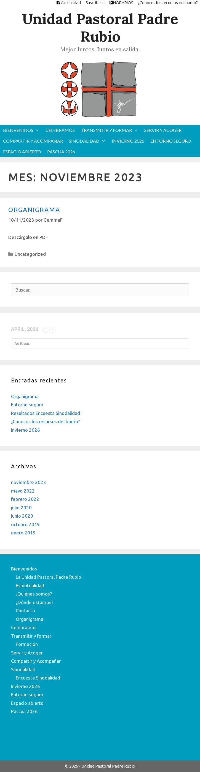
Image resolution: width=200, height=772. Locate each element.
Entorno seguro (170, 140)
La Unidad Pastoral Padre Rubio (48, 577)
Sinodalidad (89, 140)
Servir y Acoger (163, 130)
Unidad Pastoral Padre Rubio (100, 27)
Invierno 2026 (128, 140)
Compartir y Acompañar (33, 140)
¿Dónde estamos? (34, 602)
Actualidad (69, 2)
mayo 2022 (23, 490)
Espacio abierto (22, 151)
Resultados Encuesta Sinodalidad (45, 413)
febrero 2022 (25, 499)
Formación (27, 644)
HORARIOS (121, 2)
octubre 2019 (25, 524)
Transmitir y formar (111, 130)
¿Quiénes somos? (34, 593)
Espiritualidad (30, 585)
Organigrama (34, 209)
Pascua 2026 (61, 151)
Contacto (25, 610)
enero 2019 (23, 532)
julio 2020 (21, 507)
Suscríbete (95, 2)
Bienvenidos (22, 130)
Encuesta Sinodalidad (38, 677)
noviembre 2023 (28, 482)
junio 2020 (22, 515)
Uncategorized (30, 254)
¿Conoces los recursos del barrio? (168, 2)
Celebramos (60, 130)
